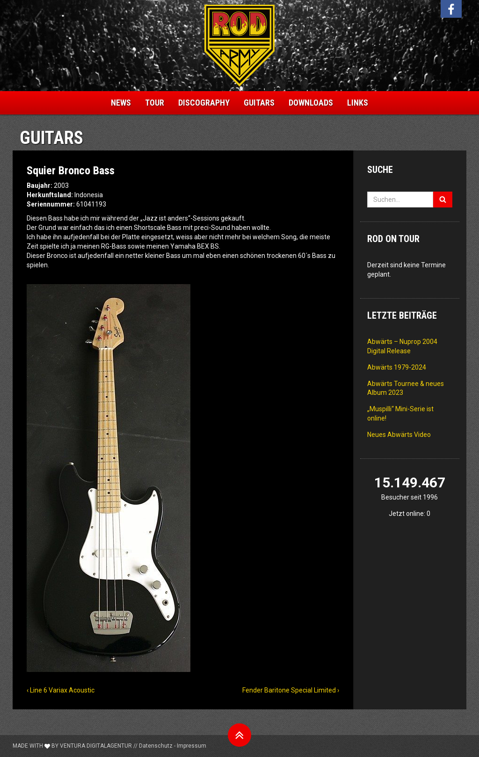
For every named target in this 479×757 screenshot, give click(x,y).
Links (357, 102)
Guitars (259, 102)
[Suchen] (442, 199)
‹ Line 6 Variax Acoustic (60, 690)
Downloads (311, 102)
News (121, 102)
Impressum (191, 746)
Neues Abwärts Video (399, 434)
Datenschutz (156, 746)
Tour (154, 102)
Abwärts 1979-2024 (396, 367)
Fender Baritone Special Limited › (290, 690)
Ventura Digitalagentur (96, 746)
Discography (204, 102)
